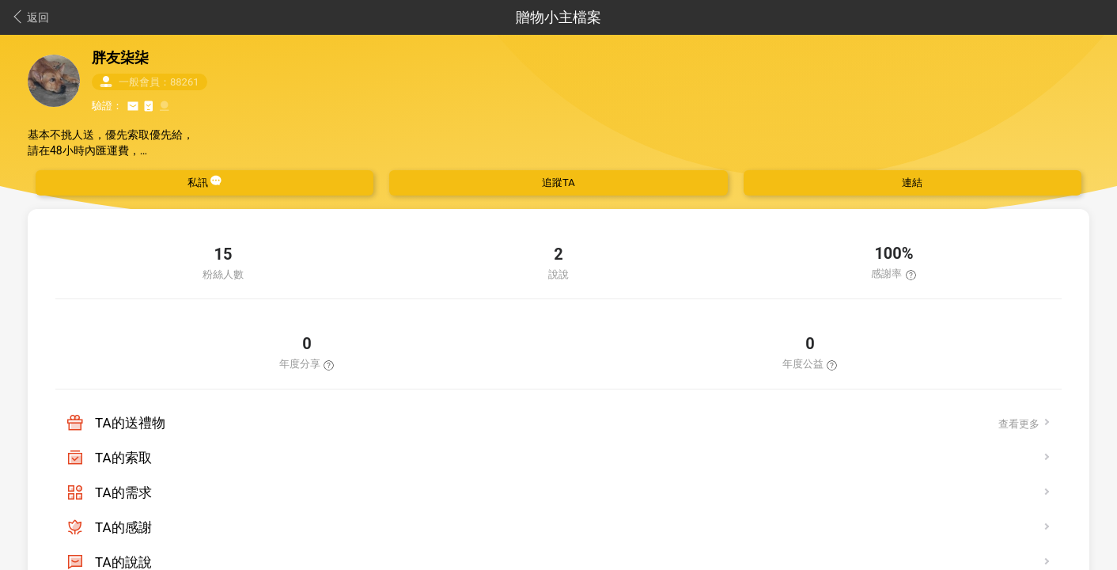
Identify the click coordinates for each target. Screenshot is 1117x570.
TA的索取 (123, 458)
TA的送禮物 (130, 423)
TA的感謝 (123, 527)
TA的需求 (123, 492)
